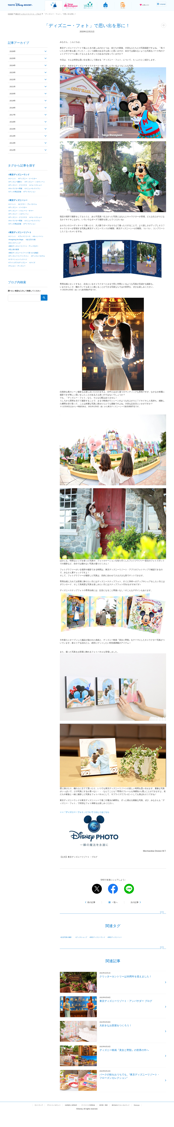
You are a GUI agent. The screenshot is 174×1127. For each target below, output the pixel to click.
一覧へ (115, 902)
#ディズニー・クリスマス (19, 189)
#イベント (12, 178)
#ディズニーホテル (16, 263)
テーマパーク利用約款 (88, 1120)
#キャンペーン (40, 240)
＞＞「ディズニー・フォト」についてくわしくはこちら (84, 812)
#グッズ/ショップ (84, 937)
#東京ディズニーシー (122, 937)
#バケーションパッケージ (36, 263)
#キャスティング (15, 247)
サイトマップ (29, 1120)
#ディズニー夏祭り (16, 182)
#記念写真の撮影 (67, 937)
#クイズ (34, 267)
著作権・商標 (107, 1120)
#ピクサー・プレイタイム (29, 208)
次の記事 (135, 902)
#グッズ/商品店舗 (15, 195)
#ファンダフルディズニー (19, 267)
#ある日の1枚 (32, 243)
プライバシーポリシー (47, 1120)
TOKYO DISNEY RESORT (24, 5)
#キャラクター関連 (16, 192)
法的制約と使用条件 (68, 1120)
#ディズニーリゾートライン (19, 260)
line (129, 889)
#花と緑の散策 (14, 253)
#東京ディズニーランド (103, 937)
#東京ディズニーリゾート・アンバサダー (25, 250)
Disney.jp (146, 1120)
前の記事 (91, 902)
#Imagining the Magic (17, 243)
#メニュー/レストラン (34, 192)
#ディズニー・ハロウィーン (19, 185)
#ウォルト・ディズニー (18, 270)
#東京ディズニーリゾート (20, 236)
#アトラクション (31, 195)
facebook (113, 889)
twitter (97, 889)
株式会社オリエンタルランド (127, 1120)
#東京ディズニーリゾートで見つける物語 (25, 257)
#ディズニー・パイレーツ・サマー (22, 214)
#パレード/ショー (37, 189)
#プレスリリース (25, 240)
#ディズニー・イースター (29, 178)
